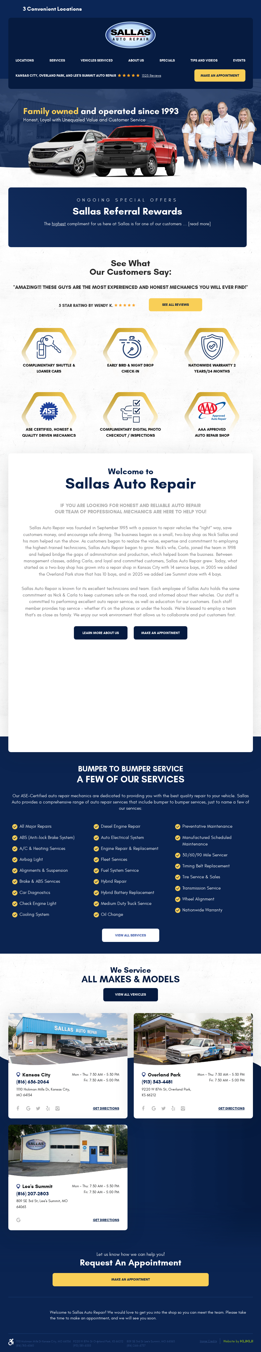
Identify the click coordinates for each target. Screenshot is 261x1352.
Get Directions (106, 1108)
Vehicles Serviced (97, 60)
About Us (136, 60)
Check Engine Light (38, 903)
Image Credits (208, 1341)
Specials (167, 60)
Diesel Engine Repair (120, 826)
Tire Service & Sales (201, 877)
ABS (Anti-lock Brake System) (47, 837)
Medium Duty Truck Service (126, 903)
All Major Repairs (36, 826)
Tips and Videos (204, 60)
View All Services (130, 935)
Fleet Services (114, 859)
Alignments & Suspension (44, 870)
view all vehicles (130, 994)
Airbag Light (31, 859)
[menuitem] (25, 60)
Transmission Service (201, 888)
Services (57, 60)
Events (239, 60)
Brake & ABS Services (40, 881)
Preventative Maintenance (207, 826)
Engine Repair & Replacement (129, 848)
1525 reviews (151, 75)
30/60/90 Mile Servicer (204, 855)
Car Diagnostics (35, 892)
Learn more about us (100, 633)
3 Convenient (52, 8)
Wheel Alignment (198, 899)
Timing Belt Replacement (206, 866)
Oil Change (112, 914)
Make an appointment (160, 633)
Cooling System (34, 914)
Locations (25, 60)
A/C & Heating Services (42, 848)
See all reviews (175, 304)
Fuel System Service (120, 870)
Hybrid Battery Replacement (127, 892)
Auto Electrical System (122, 837)
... (196, 224)
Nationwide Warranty (202, 910)
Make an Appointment (220, 75)
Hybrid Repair (113, 881)
